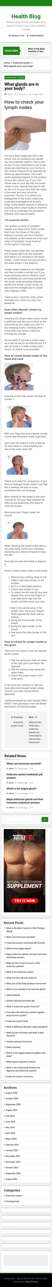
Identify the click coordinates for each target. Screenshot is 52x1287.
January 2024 (12, 1150)
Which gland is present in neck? (20, 1062)
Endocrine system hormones (19, 1076)
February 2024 (12, 1144)
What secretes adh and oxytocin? (21, 978)
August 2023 (11, 1179)
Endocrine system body (17, 1021)
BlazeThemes (32, 1281)
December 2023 (13, 1156)
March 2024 (11, 1139)
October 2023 (12, 1167)
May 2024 (10, 1127)
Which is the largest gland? (21, 788)
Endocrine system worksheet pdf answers (25, 943)
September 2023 (13, 1173)
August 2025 (11, 1093)
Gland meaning (13, 1047)
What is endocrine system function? (23, 1006)
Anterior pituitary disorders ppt (20, 1001)
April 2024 (10, 1133)
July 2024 (10, 1116)
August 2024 (11, 1110)
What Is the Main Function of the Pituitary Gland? (36, 50)
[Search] (45, 819)
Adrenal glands (13, 995)
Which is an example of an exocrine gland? (26, 989)
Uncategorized (12, 1201)
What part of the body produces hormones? (26, 983)
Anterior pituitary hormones (19, 1041)
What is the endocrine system (20, 972)
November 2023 (13, 1162)
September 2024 (13, 1104)
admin (10, 94)
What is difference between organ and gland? (27, 1027)
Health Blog (26, 16)
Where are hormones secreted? (24, 763)
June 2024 (10, 1121)
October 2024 (12, 1098)
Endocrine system (14, 77)
